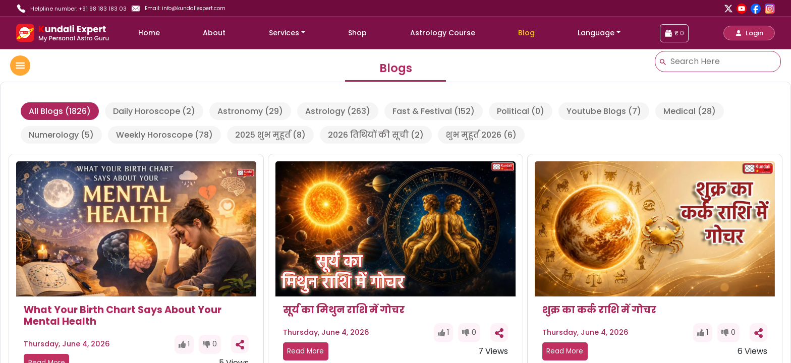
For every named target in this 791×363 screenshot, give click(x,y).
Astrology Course (442, 33)
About (214, 33)
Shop (357, 33)
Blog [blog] (526, 33)
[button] (749, 33)
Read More (305, 351)
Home (149, 33)
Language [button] (596, 33)
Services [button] (284, 33)
